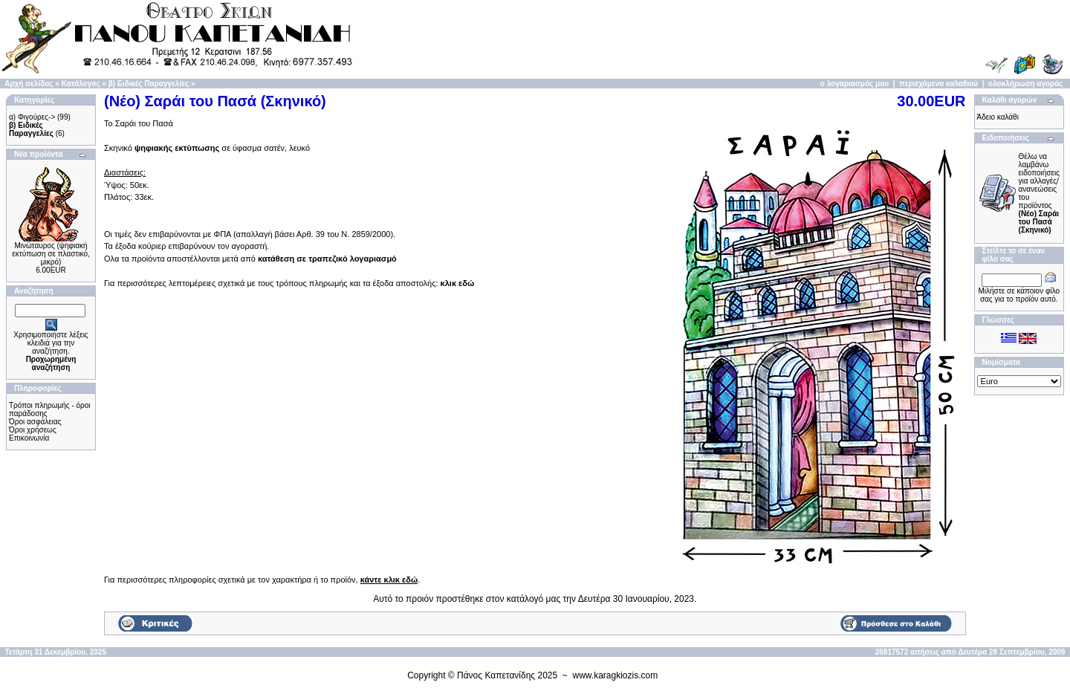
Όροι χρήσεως (32, 430)
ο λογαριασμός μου (854, 84)
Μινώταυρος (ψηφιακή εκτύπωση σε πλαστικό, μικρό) (50, 253)
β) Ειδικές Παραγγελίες (148, 84)
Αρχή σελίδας (28, 84)
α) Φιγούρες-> (32, 117)
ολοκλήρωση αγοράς (1025, 84)
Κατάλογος (81, 84)
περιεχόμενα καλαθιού (938, 84)
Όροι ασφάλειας (35, 422)
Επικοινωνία (29, 438)
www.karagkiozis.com (615, 675)
